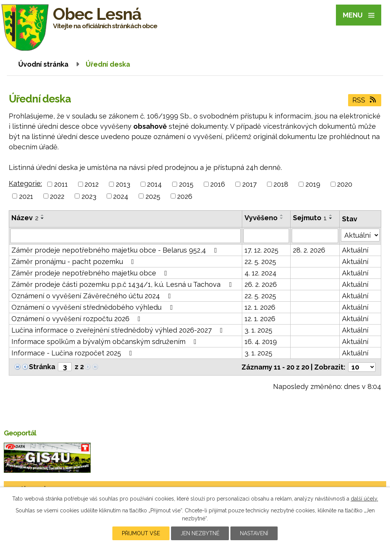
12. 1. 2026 (260, 307)
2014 (154, 184)
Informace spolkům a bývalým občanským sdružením (105, 342)
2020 (344, 184)
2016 (217, 184)
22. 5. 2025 (260, 262)
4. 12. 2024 (261, 273)
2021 (26, 196)
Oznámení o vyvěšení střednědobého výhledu (93, 307)
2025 (152, 196)
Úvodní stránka (43, 64)
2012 (92, 184)
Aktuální (355, 250)
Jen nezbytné (200, 533)
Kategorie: (25, 183)
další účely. (364, 499)
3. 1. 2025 (258, 330)
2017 (249, 184)
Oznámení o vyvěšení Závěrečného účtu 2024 (92, 296)
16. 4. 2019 (261, 342)
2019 (312, 184)
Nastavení (254, 533)
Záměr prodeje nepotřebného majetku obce (90, 273)
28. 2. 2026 (309, 250)
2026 (184, 196)
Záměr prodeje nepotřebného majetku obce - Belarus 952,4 (115, 250)
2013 (123, 184)
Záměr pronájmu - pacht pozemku (74, 262)
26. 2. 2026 (261, 284)
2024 (120, 196)
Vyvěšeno (261, 218)
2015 (186, 184)
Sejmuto (310, 218)
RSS (364, 100)
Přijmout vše (141, 533)
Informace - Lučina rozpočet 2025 (73, 353)
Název (24, 218)
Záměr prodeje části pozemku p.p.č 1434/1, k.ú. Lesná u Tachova (123, 284)
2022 (57, 196)
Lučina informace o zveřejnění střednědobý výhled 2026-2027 (118, 330)
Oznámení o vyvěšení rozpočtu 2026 (77, 319)
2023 (89, 196)
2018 (280, 184)
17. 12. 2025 (261, 250)
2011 (61, 184)
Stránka (42, 367)
